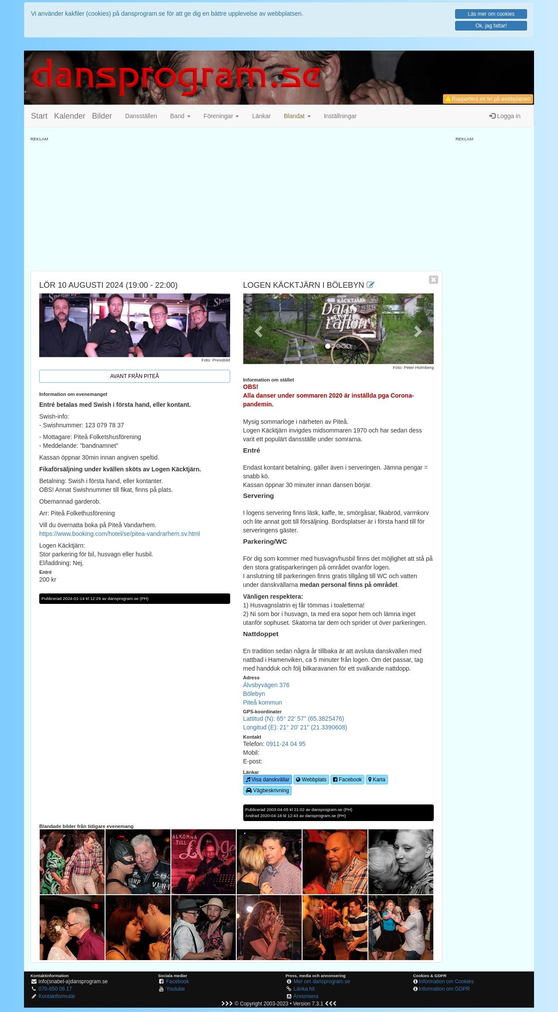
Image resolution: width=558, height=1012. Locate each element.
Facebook (347, 780)
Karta (376, 780)
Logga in (505, 115)
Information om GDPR (444, 989)
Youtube (175, 989)
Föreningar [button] (221, 115)
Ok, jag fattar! (491, 26)
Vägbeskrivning (267, 790)
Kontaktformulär (57, 996)
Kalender (69, 116)
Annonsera (306, 996)
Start (39, 116)
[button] (297, 116)
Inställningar (340, 115)
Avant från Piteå (134, 376)
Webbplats (311, 780)
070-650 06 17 (55, 989)
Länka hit (304, 989)
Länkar (261, 115)
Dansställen (141, 115)
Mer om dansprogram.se (322, 981)
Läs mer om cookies (491, 14)
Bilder (102, 116)
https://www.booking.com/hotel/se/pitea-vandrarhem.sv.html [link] (119, 533)
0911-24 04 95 (285, 743)
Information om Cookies (446, 981)
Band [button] (180, 115)
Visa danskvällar (268, 780)
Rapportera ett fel (488, 99)
